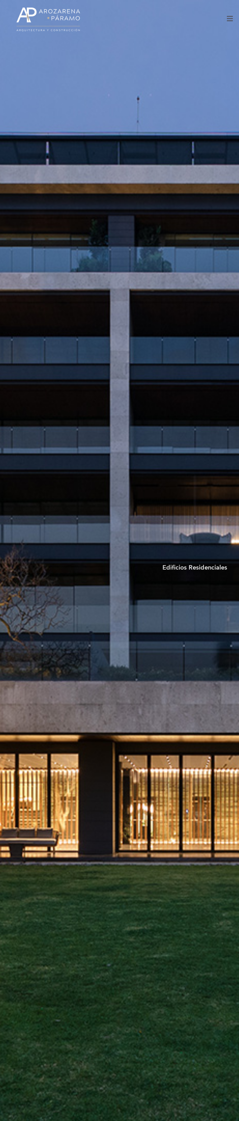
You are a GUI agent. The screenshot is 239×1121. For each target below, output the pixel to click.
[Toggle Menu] (229, 19)
